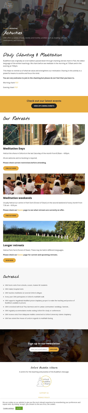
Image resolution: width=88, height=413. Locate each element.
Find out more (11, 168)
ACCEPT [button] (19, 408)
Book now (9, 260)
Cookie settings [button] (8, 408)
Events (20, 210)
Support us (44, 393)
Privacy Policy (44, 397)
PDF (16, 83)
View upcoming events (44, 106)
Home (5, 28)
